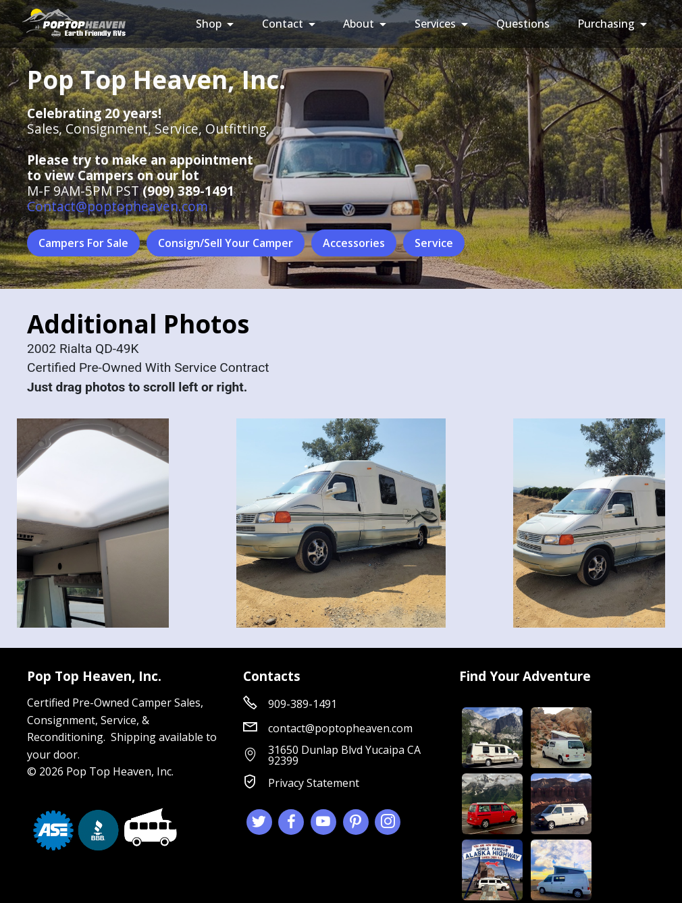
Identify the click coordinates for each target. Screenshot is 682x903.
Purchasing (606, 23)
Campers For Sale (83, 243)
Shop (208, 23)
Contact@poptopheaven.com (117, 206)
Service (434, 243)
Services (435, 23)
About (358, 23)
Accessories (354, 243)
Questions (523, 23)
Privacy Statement (313, 782)
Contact (282, 23)
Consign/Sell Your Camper (225, 243)
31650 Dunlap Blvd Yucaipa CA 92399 (344, 755)
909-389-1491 (302, 703)
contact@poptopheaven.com (340, 728)
